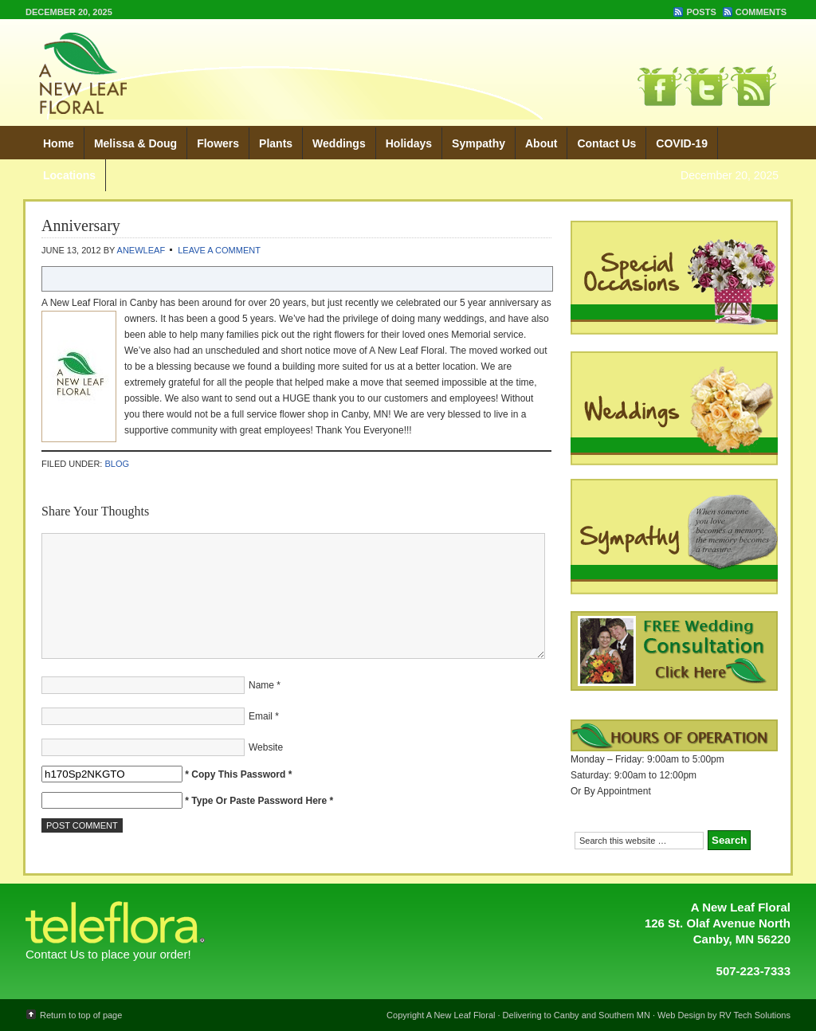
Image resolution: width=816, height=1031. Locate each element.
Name (261, 685)
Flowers (218, 143)
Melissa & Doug (135, 143)
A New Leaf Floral (284, 72)
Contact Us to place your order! (108, 954)
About (541, 143)
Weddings (339, 143)
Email (261, 716)
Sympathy (478, 143)
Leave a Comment (219, 250)
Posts (701, 12)
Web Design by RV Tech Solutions (723, 1015)
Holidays (409, 143)
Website (266, 747)
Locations (69, 175)
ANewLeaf (141, 250)
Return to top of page (81, 1015)
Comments (761, 12)
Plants (275, 143)
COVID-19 (682, 143)
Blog (116, 463)
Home (58, 143)
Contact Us (606, 143)
